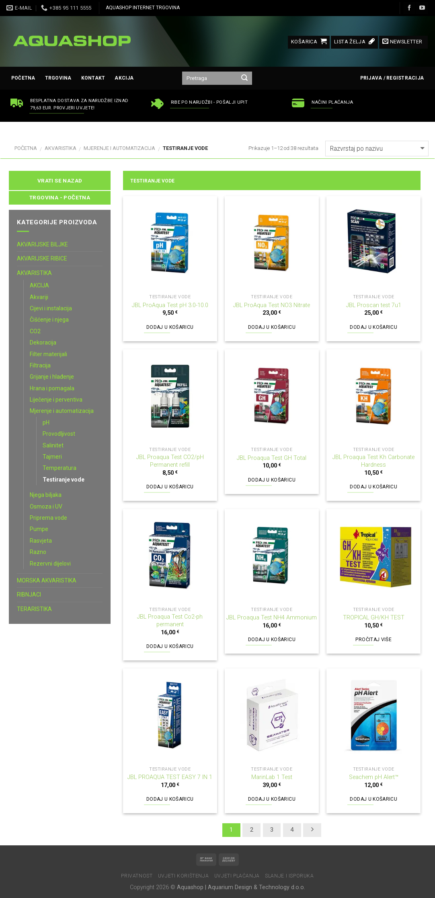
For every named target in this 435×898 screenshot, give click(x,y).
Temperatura (59, 468)
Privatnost (136, 876)
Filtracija (40, 365)
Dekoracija (43, 342)
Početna (23, 78)
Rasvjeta (41, 540)
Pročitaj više (373, 639)
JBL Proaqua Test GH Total (271, 458)
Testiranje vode (63, 479)
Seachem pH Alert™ (373, 777)
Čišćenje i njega (49, 319)
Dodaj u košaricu (170, 327)
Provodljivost (59, 434)
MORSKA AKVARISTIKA (46, 580)
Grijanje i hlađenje (52, 376)
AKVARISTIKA (60, 148)
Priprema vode (48, 518)
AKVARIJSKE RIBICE (42, 258)
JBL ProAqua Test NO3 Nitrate (271, 305)
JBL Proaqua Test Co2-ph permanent (170, 620)
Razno (38, 552)
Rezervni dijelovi (50, 563)
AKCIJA (124, 78)
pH (46, 422)
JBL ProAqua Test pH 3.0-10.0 (170, 305)
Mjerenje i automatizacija (119, 148)
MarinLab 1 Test (271, 777)
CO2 (35, 331)
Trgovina (58, 78)
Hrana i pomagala (52, 388)
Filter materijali (48, 354)
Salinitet (53, 445)
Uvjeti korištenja (183, 876)
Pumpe (39, 529)
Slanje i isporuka (289, 876)
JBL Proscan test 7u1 (373, 305)
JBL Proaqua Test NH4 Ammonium (271, 617)
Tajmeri (52, 456)
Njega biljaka (46, 495)
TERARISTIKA (34, 609)
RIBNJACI (29, 594)
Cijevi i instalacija (51, 308)
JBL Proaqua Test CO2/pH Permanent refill (170, 461)
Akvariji (39, 297)
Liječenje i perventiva (56, 399)
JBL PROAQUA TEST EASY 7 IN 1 (169, 777)
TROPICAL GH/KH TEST (373, 617)
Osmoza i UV (46, 506)
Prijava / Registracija (392, 78)
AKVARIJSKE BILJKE (42, 244)
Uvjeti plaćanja (237, 876)
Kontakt (93, 78)
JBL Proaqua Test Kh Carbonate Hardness (373, 461)
